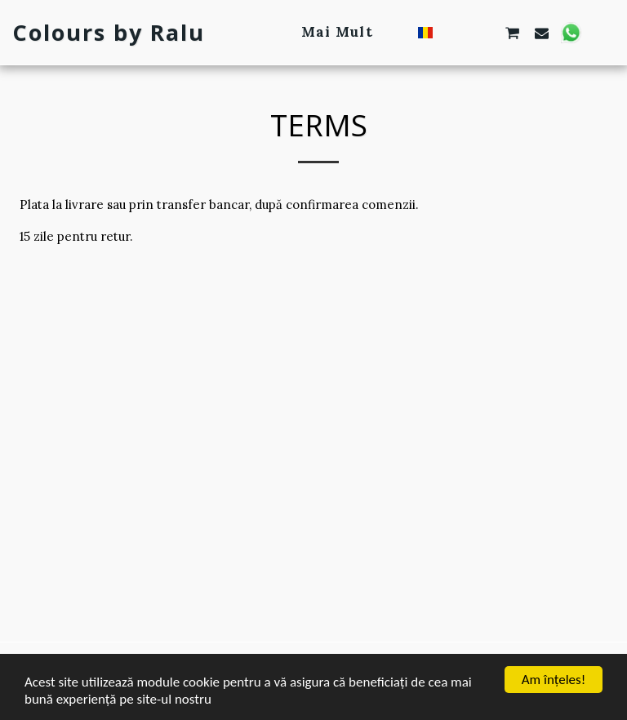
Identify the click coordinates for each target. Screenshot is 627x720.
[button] (454, 32)
